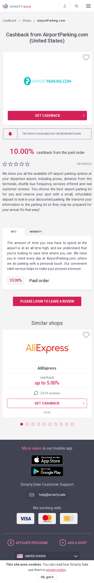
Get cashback (47, 115)
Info (13, 231)
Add (77, 543)
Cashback (9, 20)
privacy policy (56, 570)
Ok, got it (47, 577)
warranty (36, 231)
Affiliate (31, 543)
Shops (26, 20)
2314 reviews (50, 393)
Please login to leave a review (47, 301)
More (47, 412)
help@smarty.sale (52, 495)
